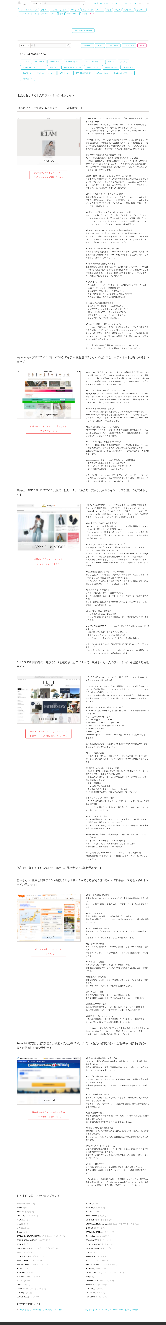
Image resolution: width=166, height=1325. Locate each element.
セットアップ (88, 10)
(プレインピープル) (31, 1277)
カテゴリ (123, 3)
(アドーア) (93, 1204)
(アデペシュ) (26, 1204)
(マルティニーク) (96, 1285)
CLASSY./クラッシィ (94, 62)
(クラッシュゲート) (99, 1240)
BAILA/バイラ (128, 67)
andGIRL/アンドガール (72, 67)
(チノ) (91, 1252)
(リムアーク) (94, 1289)
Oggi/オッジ (27, 73)
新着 (96, 3)
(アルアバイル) (95, 1208)
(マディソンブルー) (100, 1281)
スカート (99, 10)
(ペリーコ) (24, 1281)
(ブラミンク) (25, 1273)
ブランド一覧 (129, 45)
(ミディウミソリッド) (31, 1289)
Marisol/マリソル (111, 67)
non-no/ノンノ (55, 62)
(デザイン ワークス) (31, 1256)
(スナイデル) (25, 1252)
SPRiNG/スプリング (83, 73)
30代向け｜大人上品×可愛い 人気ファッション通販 (40, 1310)
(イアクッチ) (25, 1212)
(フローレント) (96, 1268)
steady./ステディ (93, 67)
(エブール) (23, 1224)
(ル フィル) (24, 1293)
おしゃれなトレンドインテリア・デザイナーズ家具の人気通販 (111, 1310)
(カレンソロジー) (97, 1236)
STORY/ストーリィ (73, 62)
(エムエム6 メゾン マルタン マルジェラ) (113, 1224)
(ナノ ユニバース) (29, 1260)
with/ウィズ (54, 67)
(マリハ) (23, 1285)
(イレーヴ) (93, 1212)
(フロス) (22, 1268)
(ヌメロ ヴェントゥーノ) (97, 1260)
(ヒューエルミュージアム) (33, 1264)
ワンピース (75, 10)
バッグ (117, 10)
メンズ (114, 3)
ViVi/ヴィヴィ (65, 73)
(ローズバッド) (96, 1297)
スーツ (53, 14)
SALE (92, 14)
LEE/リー (26, 62)
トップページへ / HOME (83, 30)
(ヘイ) (90, 1277)
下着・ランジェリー (40, 14)
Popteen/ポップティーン (123, 73)
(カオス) (22, 1232)
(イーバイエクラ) (27, 1216)
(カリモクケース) (100, 1232)
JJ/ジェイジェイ (102, 73)
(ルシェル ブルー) (29, 1297)
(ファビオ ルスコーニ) (101, 1264)
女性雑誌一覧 (27, 79)
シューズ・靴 (24, 14)
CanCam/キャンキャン (45, 73)
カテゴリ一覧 (113, 45)
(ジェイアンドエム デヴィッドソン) (37, 1248)
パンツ (109, 10)
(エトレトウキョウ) (99, 1220)
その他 (84, 14)
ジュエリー (141, 10)
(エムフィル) (23, 1228)
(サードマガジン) (100, 1244)
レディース (105, 3)
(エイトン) (23, 1220)
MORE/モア (39, 62)
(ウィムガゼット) (98, 1216)
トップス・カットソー (59, 10)
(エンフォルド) (95, 1228)
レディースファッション (29, 10)
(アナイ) (22, 1208)
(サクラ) (23, 1244)
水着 (61, 14)
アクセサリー (128, 10)
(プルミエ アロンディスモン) (105, 1273)
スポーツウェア (72, 14)
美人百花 (123, 62)
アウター (44, 10)
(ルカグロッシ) (96, 1293)
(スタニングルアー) (100, 1248)
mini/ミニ (111, 62)
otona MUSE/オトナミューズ (33, 67)
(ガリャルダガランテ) (34, 1240)
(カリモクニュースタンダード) (41, 1236)
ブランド (133, 3)
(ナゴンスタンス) (97, 1256)
